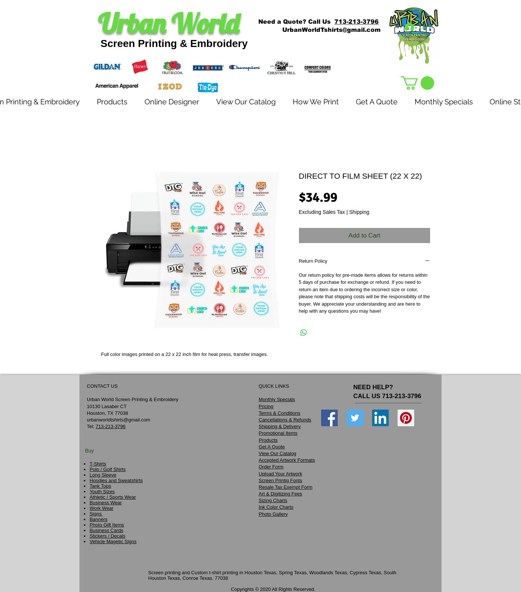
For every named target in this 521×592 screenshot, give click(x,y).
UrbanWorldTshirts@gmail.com (331, 30)
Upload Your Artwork (280, 474)
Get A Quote (272, 447)
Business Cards (106, 530)
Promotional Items (278, 433)
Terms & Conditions (279, 413)
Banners (98, 519)
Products (268, 440)
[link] (417, 83)
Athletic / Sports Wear (112, 497)
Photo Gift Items (106, 525)
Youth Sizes (102, 491)
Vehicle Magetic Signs (112, 541)
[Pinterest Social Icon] (406, 418)
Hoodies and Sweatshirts (116, 480)
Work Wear (101, 508)
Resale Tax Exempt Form (286, 487)
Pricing (266, 406)
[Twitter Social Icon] (355, 418)
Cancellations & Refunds (285, 420)
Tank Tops (100, 486)
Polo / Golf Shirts (107, 469)
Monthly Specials (277, 399)
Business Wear (105, 502)
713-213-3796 (356, 21)
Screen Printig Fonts (280, 480)
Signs (96, 514)
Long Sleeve (102, 475)
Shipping (359, 212)
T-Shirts (97, 464)
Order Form (271, 467)
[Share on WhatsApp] (303, 332)
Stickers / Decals (107, 536)
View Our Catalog (277, 453)
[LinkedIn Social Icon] (380, 418)
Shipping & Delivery (279, 426)
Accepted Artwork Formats (287, 460)
